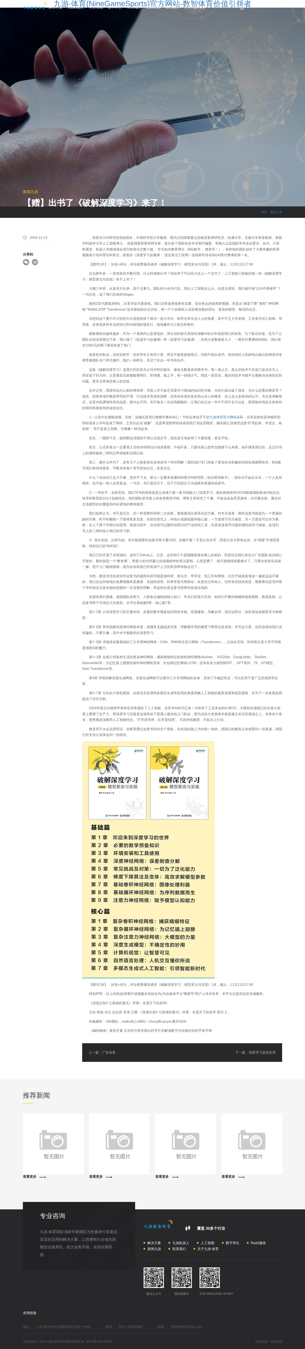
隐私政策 (261, 1341)
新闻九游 (154, 7)
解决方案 (55, 7)
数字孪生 (115, 7)
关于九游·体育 (194, 7)
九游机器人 (75, 7)
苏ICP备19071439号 (99, 1341)
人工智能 (96, 7)
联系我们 (172, 7)
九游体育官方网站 (223, 417)
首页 (264, 212)
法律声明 (276, 1341)
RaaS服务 (134, 7)
